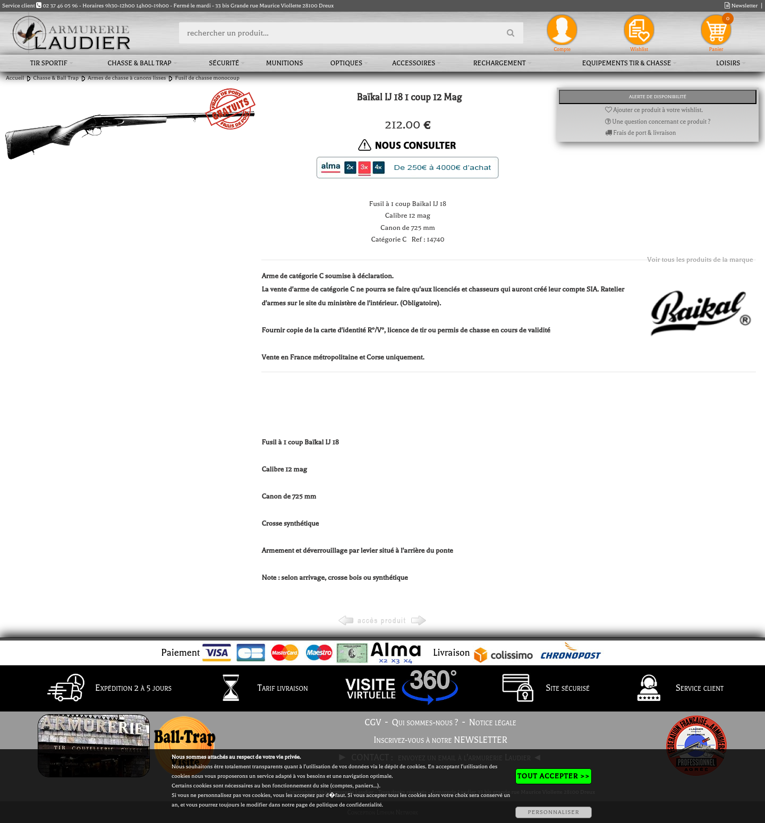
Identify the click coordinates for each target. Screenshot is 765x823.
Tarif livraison (256, 688)
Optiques (346, 63)
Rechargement (499, 63)
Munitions (284, 63)
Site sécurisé (541, 688)
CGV (372, 722)
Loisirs (728, 63)
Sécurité (224, 63)
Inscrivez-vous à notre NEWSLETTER (440, 740)
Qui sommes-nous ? (425, 722)
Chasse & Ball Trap (140, 63)
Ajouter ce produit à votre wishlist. (654, 110)
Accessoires (413, 63)
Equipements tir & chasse (627, 63)
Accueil (15, 77)
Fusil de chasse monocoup (207, 77)
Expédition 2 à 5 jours (106, 688)
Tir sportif (48, 63)
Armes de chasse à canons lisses (127, 77)
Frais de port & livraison (640, 133)
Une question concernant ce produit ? (658, 121)
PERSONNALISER (553, 812)
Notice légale (492, 722)
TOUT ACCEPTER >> (553, 776)
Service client (673, 688)
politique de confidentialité (348, 804)
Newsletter (741, 5)
